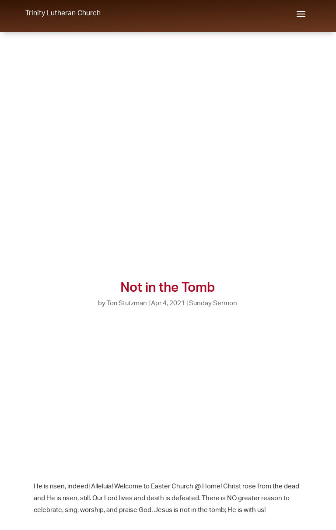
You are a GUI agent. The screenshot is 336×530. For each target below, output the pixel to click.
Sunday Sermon (213, 303)
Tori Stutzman (127, 303)
